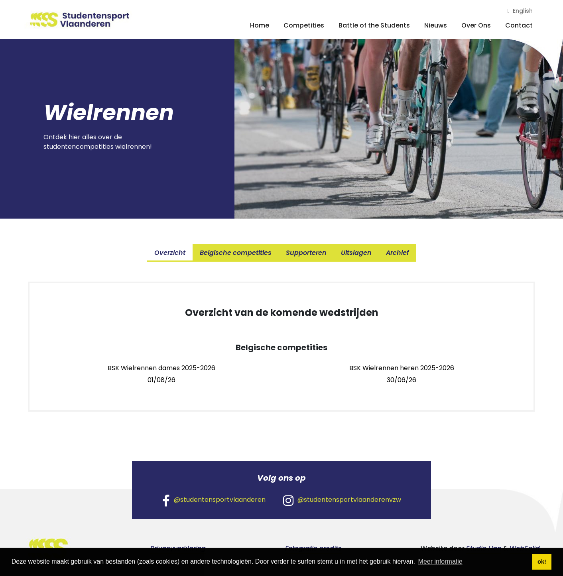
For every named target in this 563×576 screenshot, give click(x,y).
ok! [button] (541, 561)
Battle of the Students (374, 25)
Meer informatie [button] (440, 561)
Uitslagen (356, 252)
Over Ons (476, 25)
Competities (303, 25)
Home (259, 25)
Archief (397, 252)
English (520, 11)
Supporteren (306, 252)
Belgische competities (236, 252)
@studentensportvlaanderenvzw (342, 500)
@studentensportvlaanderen (214, 500)
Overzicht (169, 252)
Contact (519, 25)
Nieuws (435, 25)
